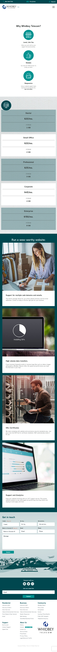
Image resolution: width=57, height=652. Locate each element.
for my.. (22, 521)
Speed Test (5, 629)
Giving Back (41, 609)
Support (5, 622)
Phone (39, 528)
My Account (5, 625)
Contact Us (23, 629)
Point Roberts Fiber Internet (9, 614)
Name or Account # (9, 528)
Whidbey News (41, 605)
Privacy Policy (23, 636)
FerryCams (33, 1)
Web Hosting (23, 616)
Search (53, 2)
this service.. (41, 521)
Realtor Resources (24, 614)
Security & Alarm (6, 607)
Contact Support (6, 627)
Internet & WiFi (6, 605)
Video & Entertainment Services (10, 612)
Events (39, 612)
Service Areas (23, 631)
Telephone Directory (43, 618)
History (22, 625)
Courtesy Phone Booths (44, 614)
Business (23, 603)
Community (42, 603)
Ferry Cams (41, 607)
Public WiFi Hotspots (43, 616)
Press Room (23, 633)
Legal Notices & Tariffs (26, 638)
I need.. (6, 521)
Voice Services (6, 609)
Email (21, 528)
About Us (23, 622)
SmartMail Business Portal (27, 618)
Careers (26, 627)
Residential (6, 603)
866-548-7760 (9, 1)
